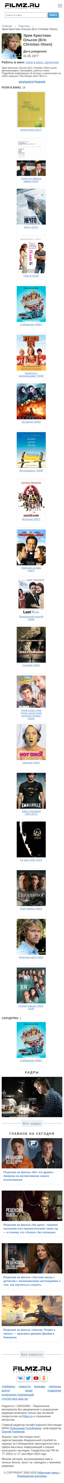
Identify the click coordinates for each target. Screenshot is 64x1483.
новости (25, 1386)
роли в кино (34, 62)
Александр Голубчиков (25, 1428)
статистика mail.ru (15, 1399)
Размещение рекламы (32, 1476)
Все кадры (32, 1123)
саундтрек (51, 62)
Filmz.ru (27, 1416)
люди (28, 1390)
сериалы (55, 1386)
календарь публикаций (18, 1395)
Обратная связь (48, 1472)
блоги (6, 1390)
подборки (54, 1390)
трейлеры (8, 1386)
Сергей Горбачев (13, 1431)
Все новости (32, 1354)
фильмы (39, 1386)
